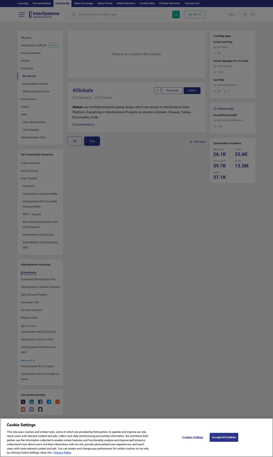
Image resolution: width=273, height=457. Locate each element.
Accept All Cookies (224, 443)
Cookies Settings (192, 443)
